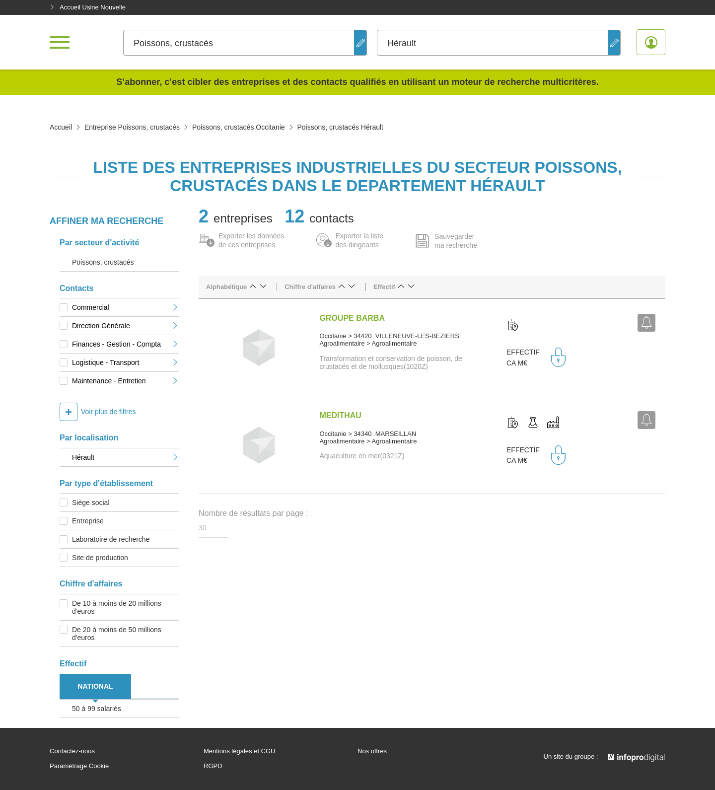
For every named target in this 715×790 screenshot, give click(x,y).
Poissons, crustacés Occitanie (238, 127)
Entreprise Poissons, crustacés (132, 127)
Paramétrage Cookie (79, 766)
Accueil (61, 127)
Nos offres (372, 751)
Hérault (125, 457)
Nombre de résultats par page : (253, 513)
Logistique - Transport (125, 362)
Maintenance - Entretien (125, 381)
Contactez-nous (72, 751)
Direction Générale (125, 326)
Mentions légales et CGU (240, 751)
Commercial (125, 307)
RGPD (213, 766)
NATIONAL (95, 686)
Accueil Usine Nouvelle (88, 7)
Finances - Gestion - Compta (125, 344)
